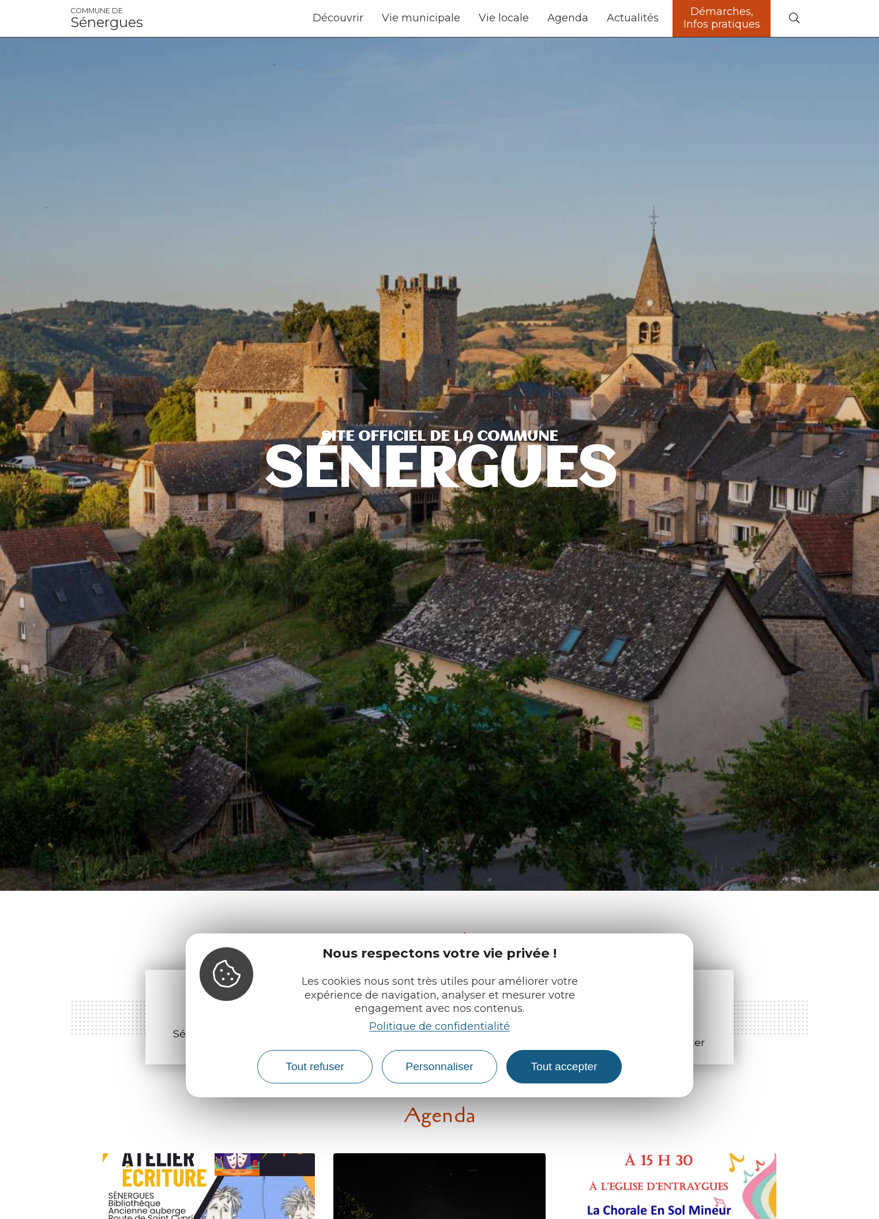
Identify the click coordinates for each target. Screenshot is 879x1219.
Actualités (633, 18)
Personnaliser (439, 1066)
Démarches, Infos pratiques (721, 18)
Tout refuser (315, 1066)
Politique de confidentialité (439, 1026)
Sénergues (106, 18)
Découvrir (338, 18)
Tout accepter (564, 1066)
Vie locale (504, 18)
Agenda (567, 18)
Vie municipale (421, 18)
